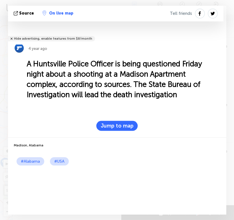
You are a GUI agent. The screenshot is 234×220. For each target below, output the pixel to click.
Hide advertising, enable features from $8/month (53, 39)
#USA (59, 161)
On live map (58, 13)
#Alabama (30, 161)
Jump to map (117, 126)
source (24, 13)
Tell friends (181, 13)
